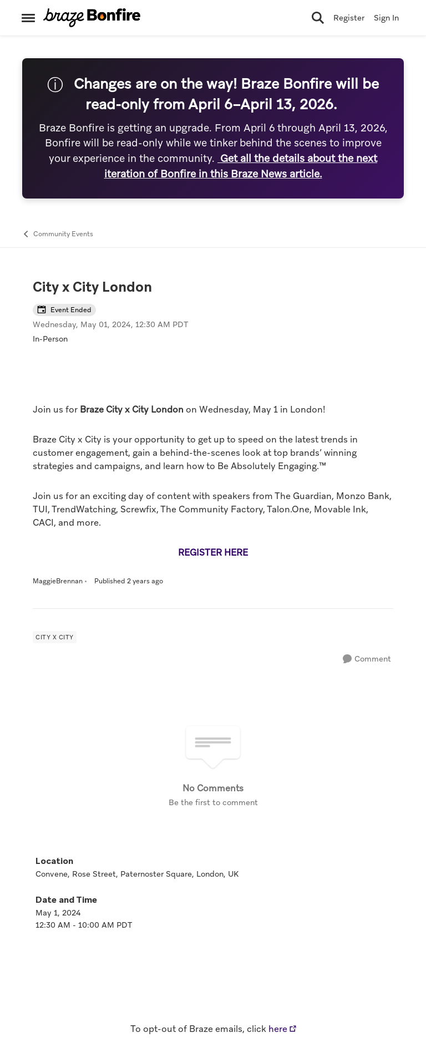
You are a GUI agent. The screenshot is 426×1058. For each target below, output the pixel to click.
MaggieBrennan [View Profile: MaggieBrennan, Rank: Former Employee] (58, 581)
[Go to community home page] (91, 17)
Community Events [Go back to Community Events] (57, 234)
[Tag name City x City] (55, 637)
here (277, 1029)
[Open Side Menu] (28, 17)
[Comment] (367, 659)
